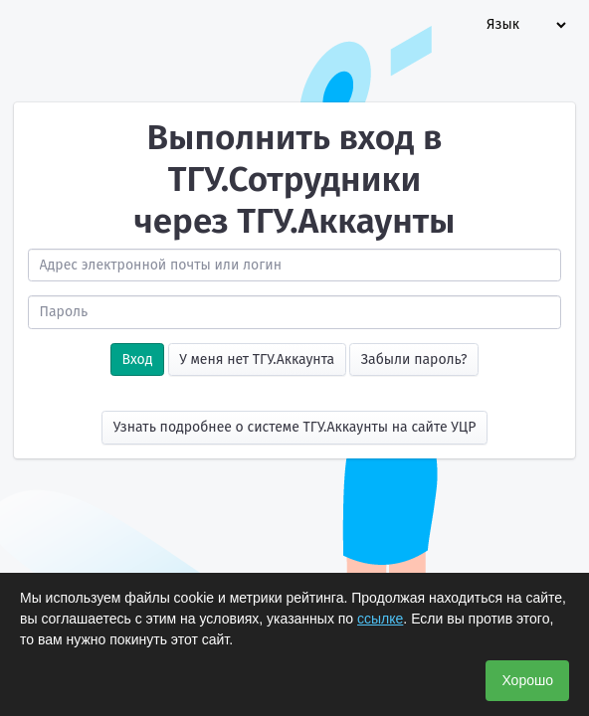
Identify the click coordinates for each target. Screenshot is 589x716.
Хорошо (527, 680)
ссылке (380, 618)
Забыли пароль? (414, 359)
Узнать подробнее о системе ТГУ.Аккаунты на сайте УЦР (295, 427)
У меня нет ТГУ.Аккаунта (256, 359)
